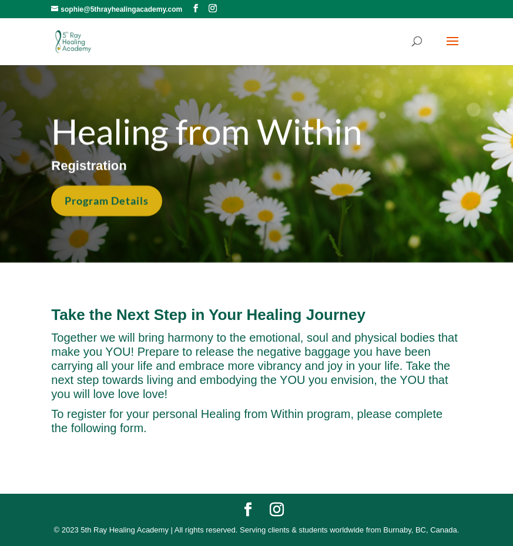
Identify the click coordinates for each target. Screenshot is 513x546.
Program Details (107, 199)
